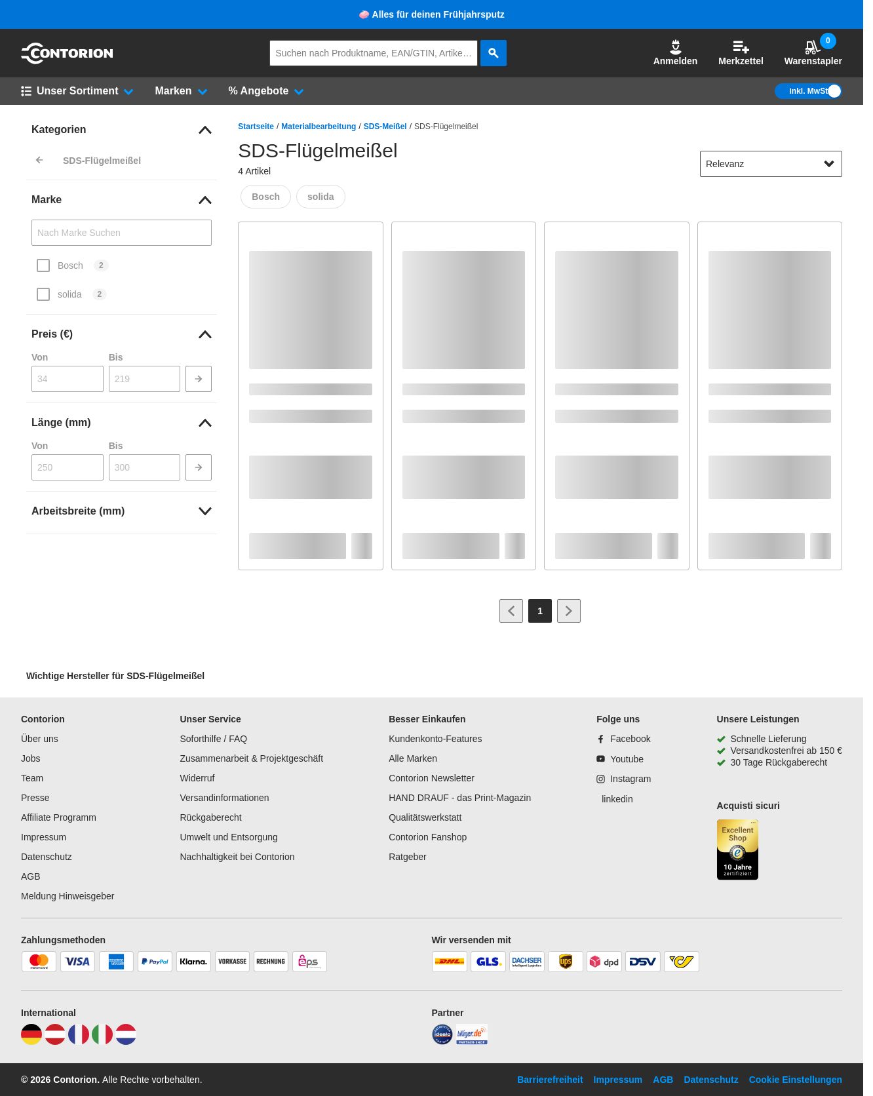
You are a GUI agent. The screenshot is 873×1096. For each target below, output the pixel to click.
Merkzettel (740, 52)
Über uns (39, 739)
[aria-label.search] (493, 53)
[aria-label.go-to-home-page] (67, 61)
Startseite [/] (256, 126)
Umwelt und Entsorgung (228, 837)
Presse (35, 798)
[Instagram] (623, 779)
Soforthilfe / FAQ (213, 739)
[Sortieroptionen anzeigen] (829, 164)
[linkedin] (614, 799)
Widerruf (197, 778)
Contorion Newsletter (432, 778)
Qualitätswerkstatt (425, 817)
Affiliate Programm (58, 817)
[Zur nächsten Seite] (569, 611)
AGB (31, 876)
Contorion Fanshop (428, 837)
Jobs (31, 758)
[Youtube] (620, 759)
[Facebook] (623, 739)
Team (32, 778)
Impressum (43, 837)
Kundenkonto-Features (435, 739)
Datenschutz (46, 856)
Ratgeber (408, 856)
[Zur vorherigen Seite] (511, 611)
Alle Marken (413, 758)
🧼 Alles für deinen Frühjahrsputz (432, 14)
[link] (121, 129)
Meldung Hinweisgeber (67, 896)
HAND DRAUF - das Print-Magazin (460, 798)
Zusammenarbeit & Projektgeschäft (251, 758)
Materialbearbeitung (318, 126)
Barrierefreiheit (550, 1079)
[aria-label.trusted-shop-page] (738, 851)
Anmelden (675, 52)
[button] (675, 53)
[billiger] (472, 1041)
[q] (373, 53)
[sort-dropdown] (771, 164)
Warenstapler (813, 52)
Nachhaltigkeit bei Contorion (237, 856)
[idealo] (442, 1041)
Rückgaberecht (210, 817)
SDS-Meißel (385, 126)
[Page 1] (540, 611)
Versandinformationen (224, 798)
